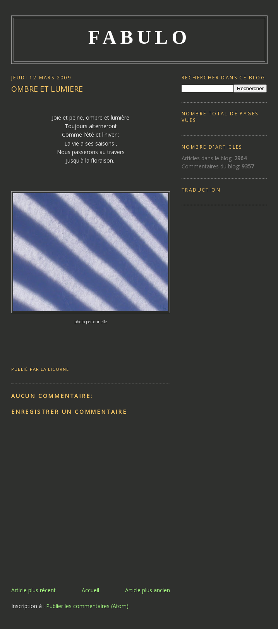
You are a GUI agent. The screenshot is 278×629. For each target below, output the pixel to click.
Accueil (90, 590)
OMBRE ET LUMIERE (47, 89)
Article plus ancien (147, 590)
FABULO (139, 37)
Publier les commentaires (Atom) (87, 606)
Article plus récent (33, 590)
